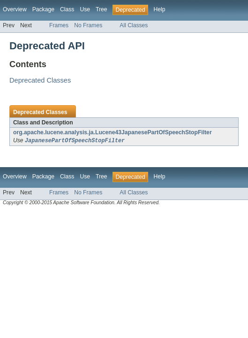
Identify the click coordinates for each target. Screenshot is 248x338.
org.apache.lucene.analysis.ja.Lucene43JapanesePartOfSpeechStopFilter (112, 132)
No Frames (88, 25)
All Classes (134, 25)
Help (159, 9)
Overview (15, 9)
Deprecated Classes (40, 80)
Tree (101, 9)
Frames (58, 25)
